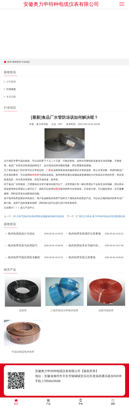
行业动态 (26, 62)
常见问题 (11, 96)
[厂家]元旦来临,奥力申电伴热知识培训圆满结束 (100, 216)
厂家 (48, 170)
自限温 (56, 189)
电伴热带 (34, 174)
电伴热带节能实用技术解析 (24, 257)
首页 (9, 62)
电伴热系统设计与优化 (21, 233)
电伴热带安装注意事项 (82, 257)
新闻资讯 (16, 62)
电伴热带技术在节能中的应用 (86, 245)
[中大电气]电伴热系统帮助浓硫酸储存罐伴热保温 (38, 216)
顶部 (113, 401)
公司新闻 (11, 81)
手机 (80, 401)
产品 (48, 401)
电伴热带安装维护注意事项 (85, 233)
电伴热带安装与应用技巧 (22, 245)
